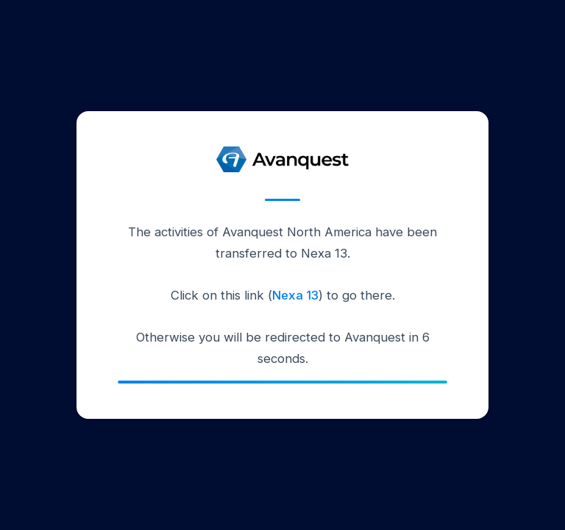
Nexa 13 (295, 295)
